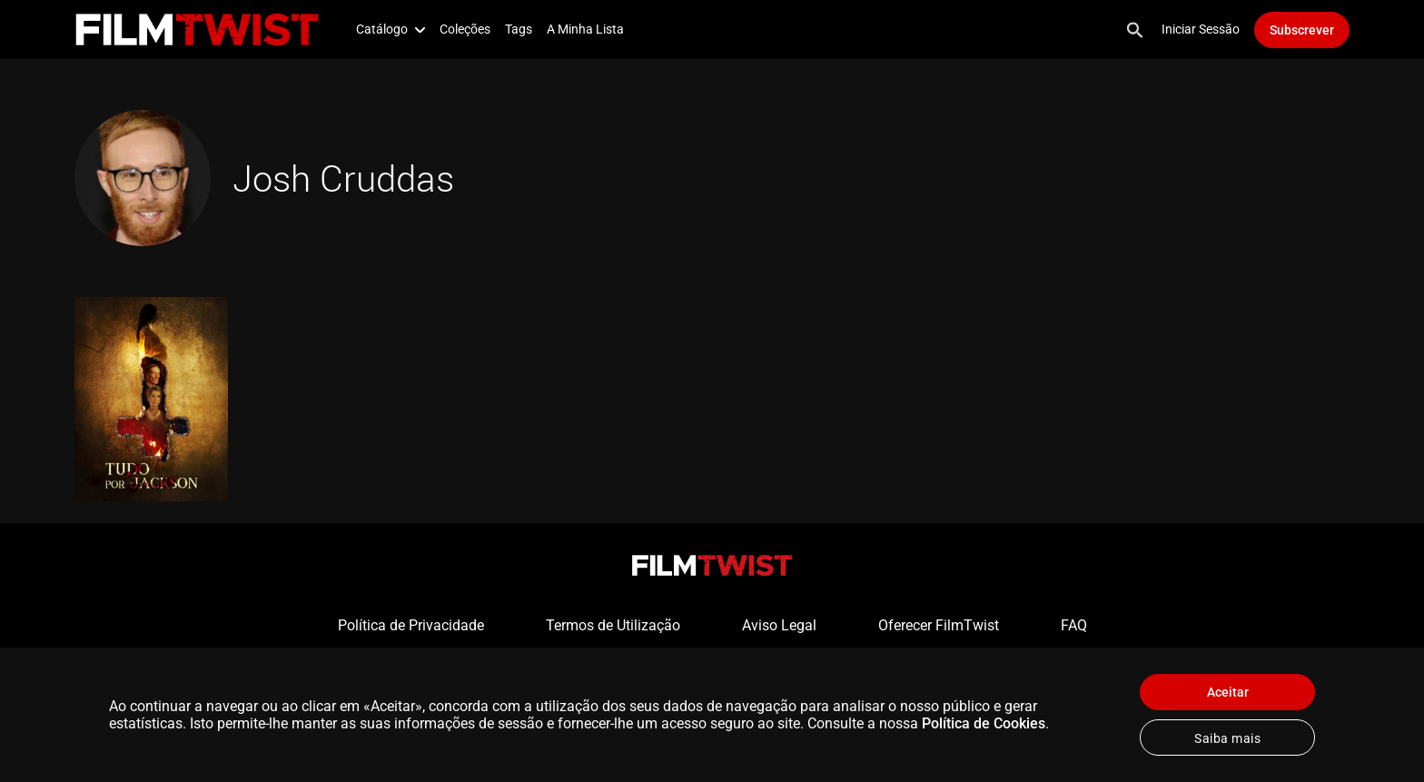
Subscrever (1302, 30)
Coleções (465, 29)
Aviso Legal (779, 625)
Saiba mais (1227, 738)
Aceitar (1228, 692)
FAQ (1074, 625)
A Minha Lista (585, 29)
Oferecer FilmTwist (938, 625)
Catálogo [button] (390, 29)
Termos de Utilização (613, 625)
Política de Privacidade (411, 625)
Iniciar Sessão (1201, 29)
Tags (518, 29)
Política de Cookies (983, 723)
